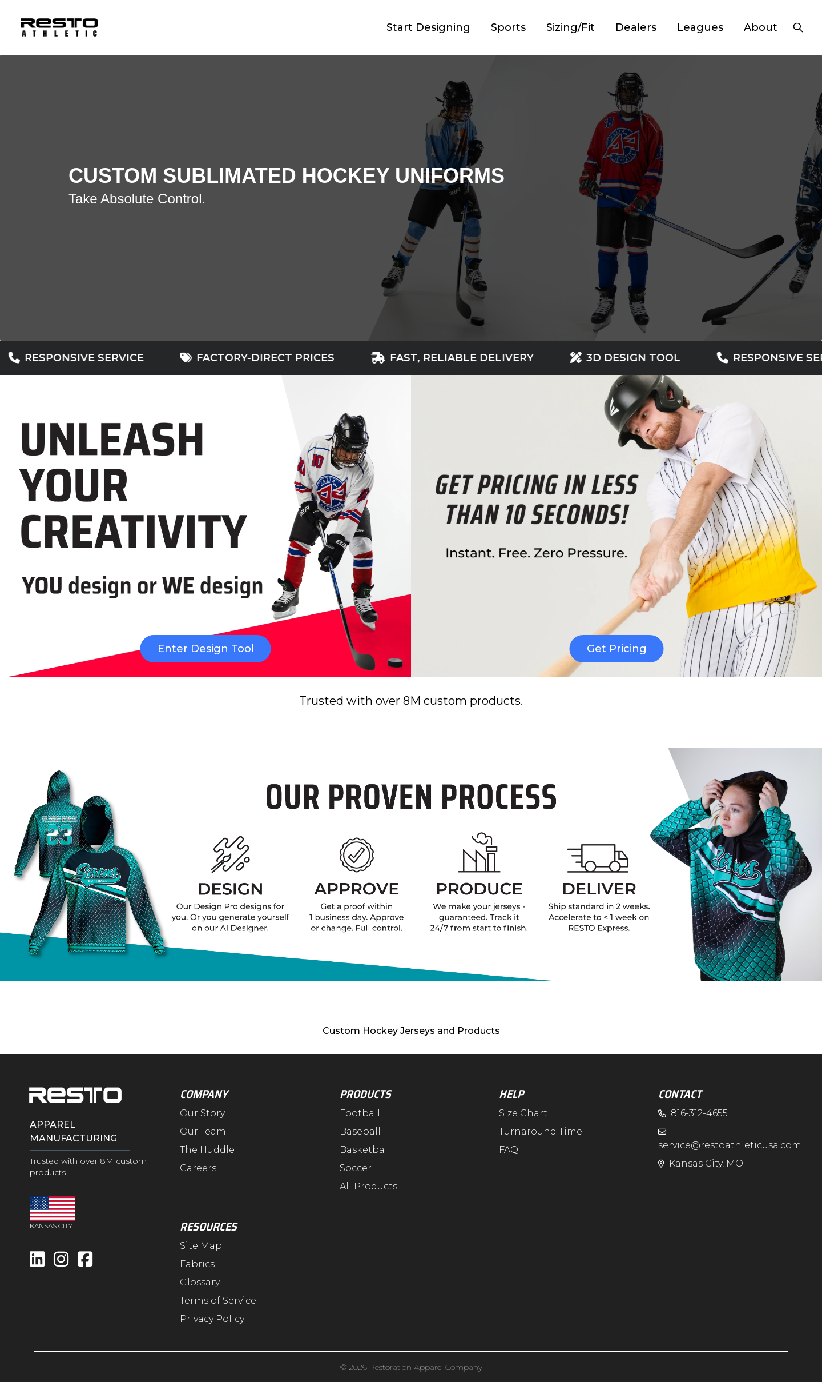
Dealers (635, 27)
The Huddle (207, 1149)
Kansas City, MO (700, 1163)
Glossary (200, 1282)
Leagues (700, 27)
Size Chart (523, 1113)
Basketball (365, 1149)
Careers (198, 1168)
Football (360, 1113)
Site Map (201, 1245)
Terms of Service (218, 1300)
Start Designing (428, 27)
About (760, 27)
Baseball (360, 1131)
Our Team (203, 1131)
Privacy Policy (212, 1318)
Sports (508, 27)
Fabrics (197, 1264)
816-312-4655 (693, 1113)
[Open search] (798, 27)
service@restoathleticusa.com (729, 1138)
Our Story (202, 1113)
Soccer (356, 1168)
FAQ (508, 1149)
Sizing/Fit (570, 27)
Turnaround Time (540, 1131)
